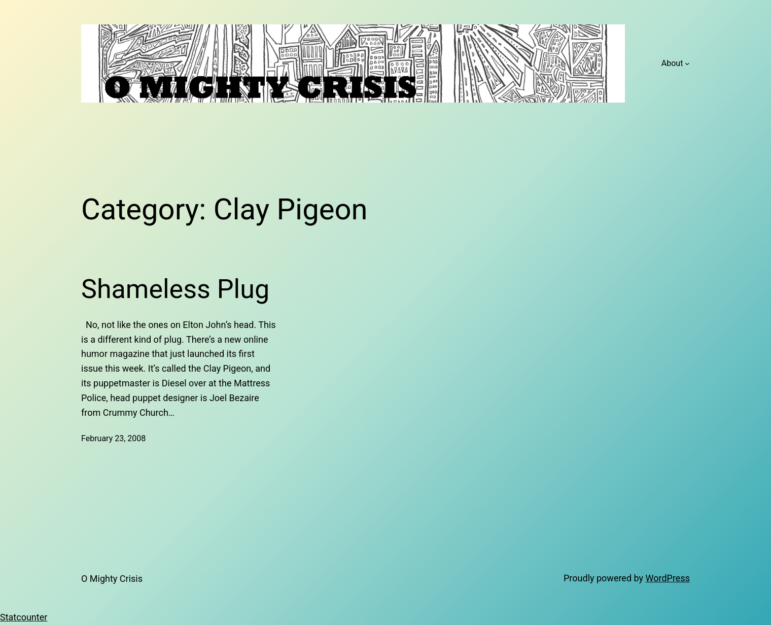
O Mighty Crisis (112, 578)
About (672, 63)
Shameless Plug (175, 289)
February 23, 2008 (113, 438)
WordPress (668, 578)
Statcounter (23, 617)
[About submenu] (687, 63)
